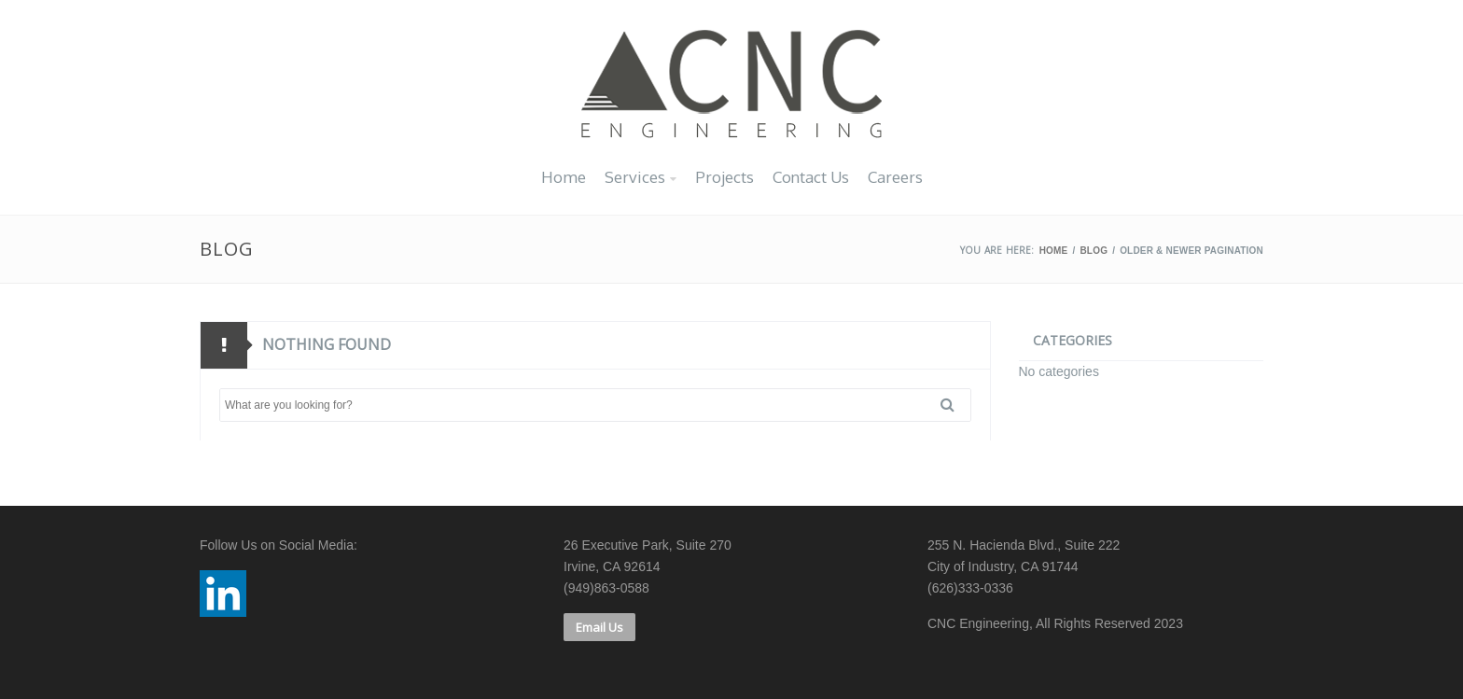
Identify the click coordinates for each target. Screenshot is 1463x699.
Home (563, 177)
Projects (724, 177)
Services (635, 177)
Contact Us (811, 177)
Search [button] (954, 405)
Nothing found (326, 344)
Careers (895, 177)
